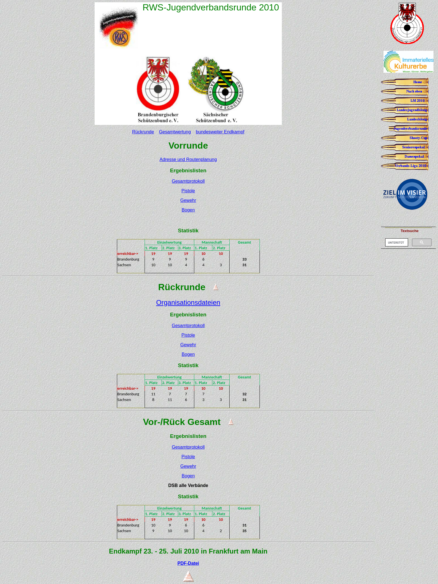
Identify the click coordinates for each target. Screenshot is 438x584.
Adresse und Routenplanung (188, 159)
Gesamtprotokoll (188, 181)
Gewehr (188, 200)
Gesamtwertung (175, 131)
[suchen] (396, 242)
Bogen (188, 210)
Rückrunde (143, 131)
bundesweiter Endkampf (220, 131)
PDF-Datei (188, 563)
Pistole (188, 190)
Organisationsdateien (188, 302)
